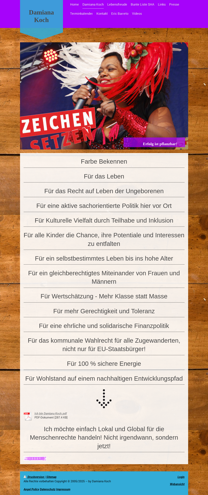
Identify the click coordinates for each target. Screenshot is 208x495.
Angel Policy (31, 489)
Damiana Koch (41, 16)
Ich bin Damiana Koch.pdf (51, 413)
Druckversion (34, 477)
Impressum (63, 489)
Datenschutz (47, 489)
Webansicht (177, 484)
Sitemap (51, 477)
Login (181, 477)
